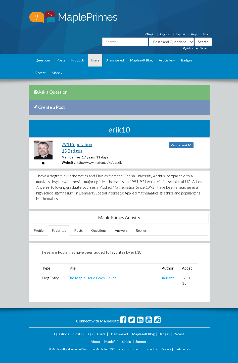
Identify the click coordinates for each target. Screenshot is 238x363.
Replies (141, 230)
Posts (61, 60)
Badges (186, 60)
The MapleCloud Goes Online (92, 278)
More (57, 73)
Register (165, 34)
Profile (38, 230)
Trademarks (182, 349)
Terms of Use (150, 349)
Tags (89, 334)
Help (194, 34)
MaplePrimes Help (117, 342)
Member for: (71, 157)
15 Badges (72, 151)
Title (72, 268)
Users (95, 60)
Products (78, 60)
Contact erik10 (181, 145)
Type (46, 268)
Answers (121, 230)
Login (150, 34)
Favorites (59, 230)
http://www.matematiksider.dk (99, 162)
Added (187, 268)
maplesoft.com (128, 349)
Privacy (166, 349)
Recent (40, 73)
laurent (168, 278)
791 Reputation (77, 144)
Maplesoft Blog (141, 60)
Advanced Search (196, 48)
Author (168, 268)
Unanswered (115, 60)
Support (180, 34)
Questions (43, 60)
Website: (69, 162)
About (206, 34)
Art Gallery (167, 60)
